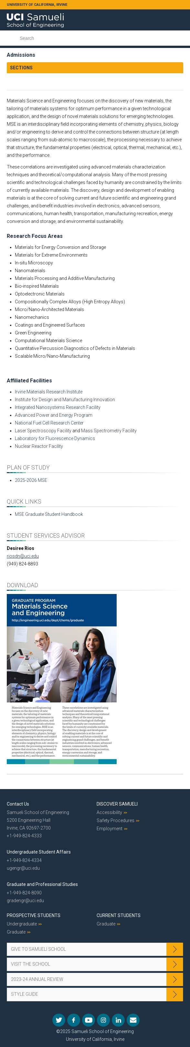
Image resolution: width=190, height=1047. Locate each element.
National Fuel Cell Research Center (49, 422)
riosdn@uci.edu (23, 556)
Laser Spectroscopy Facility (43, 430)
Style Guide (24, 994)
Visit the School (30, 964)
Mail (133, 1020)
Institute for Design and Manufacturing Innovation (65, 399)
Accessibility (109, 812)
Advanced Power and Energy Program (53, 415)
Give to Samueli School (38, 949)
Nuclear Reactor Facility (39, 446)
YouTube (88, 1020)
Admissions (21, 55)
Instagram (103, 1020)
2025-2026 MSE (31, 480)
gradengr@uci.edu (25, 900)
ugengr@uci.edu (23, 868)
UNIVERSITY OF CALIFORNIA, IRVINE (37, 5)
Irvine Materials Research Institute (48, 391)
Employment (109, 828)
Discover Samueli (117, 804)
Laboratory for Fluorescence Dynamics (55, 438)
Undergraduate (22, 923)
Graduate (16, 932)
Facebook (73, 1020)
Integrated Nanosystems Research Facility (57, 407)
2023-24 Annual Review (37, 979)
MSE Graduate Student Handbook (49, 514)
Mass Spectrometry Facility (109, 430)
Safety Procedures (115, 820)
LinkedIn (118, 1020)
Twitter (58, 1020)
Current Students (119, 915)
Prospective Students (33, 915)
